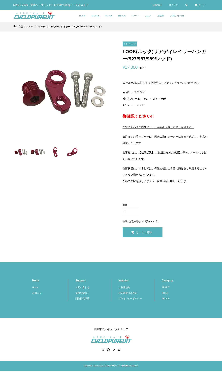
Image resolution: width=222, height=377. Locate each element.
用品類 (160, 15)
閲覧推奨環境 (82, 298)
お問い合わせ (177, 15)
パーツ (134, 15)
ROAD (108, 15)
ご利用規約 (124, 287)
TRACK (122, 15)
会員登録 (157, 5)
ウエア (147, 15)
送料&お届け (82, 293)
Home (82, 15)
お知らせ (36, 293)
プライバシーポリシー (130, 298)
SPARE (95, 15)
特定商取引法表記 (128, 293)
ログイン (173, 5)
